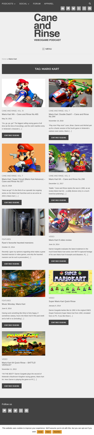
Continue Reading (11, 135)
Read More (57, 432)
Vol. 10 (21, 111)
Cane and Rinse (9, 111)
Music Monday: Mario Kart (13, 304)
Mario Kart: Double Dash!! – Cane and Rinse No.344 (69, 115)
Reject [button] (48, 432)
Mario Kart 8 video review (60, 240)
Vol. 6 (67, 176)
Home (4, 59)
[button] (47, 49)
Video (51, 236)
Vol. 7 (67, 111)
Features (6, 239)
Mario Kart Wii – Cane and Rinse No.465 (20, 114)
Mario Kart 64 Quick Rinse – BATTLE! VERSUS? (19, 364)
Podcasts (7, 4)
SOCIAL (23, 4)
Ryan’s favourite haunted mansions (17, 243)
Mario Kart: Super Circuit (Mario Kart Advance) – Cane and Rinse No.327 (23, 180)
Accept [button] (40, 432)
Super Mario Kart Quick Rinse (62, 301)
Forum (37, 4)
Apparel (49, 4)
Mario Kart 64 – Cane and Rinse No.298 (67, 179)
